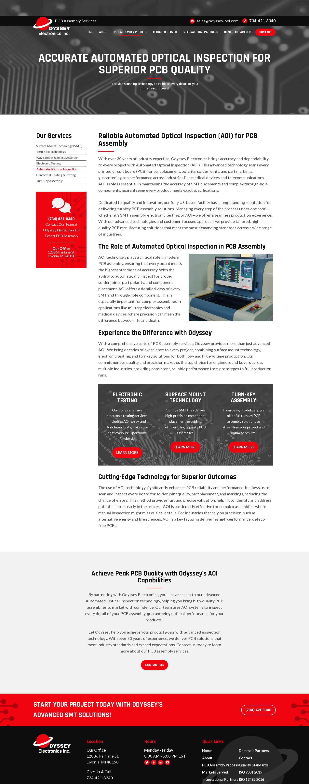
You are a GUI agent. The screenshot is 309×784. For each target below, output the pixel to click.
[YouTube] (167, 736)
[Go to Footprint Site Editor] (277, 775)
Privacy (220, 775)
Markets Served (215, 743)
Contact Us (154, 639)
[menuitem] (89, 16)
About (207, 730)
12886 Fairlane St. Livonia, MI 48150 (61, 264)
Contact (245, 730)
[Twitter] (146, 736)
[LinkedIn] (160, 736)
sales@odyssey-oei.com (214, 5)
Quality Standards (254, 737)
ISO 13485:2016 (251, 749)
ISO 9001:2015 (250, 743)
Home (207, 724)
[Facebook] (153, 736)
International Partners (220, 749)
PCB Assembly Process (220, 737)
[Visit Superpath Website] (32, 775)
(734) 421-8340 (61, 228)
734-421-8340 (259, 5)
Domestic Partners (254, 724)
